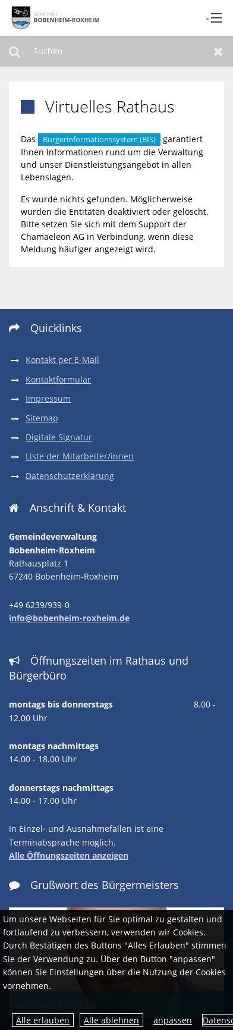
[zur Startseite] (54, 17)
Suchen (14, 51)
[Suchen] (116, 51)
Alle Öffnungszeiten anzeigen (68, 855)
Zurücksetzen (218, 51)
